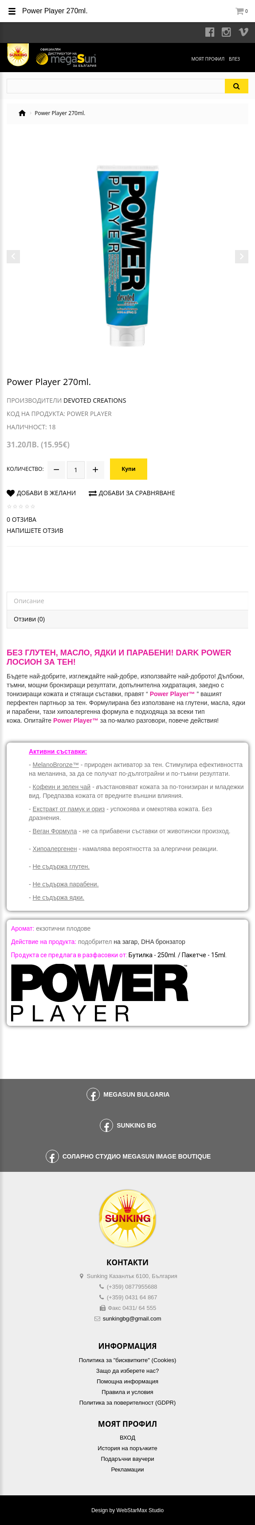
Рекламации (127, 1469)
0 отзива (21, 519)
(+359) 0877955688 (132, 1286)
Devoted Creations (94, 400)
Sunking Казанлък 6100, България (132, 1276)
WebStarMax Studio (140, 1510)
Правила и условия (127, 1392)
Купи (128, 469)
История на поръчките (127, 1448)
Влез (234, 59)
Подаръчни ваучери (127, 1459)
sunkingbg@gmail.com (132, 1318)
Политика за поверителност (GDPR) (127, 1402)
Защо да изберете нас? (127, 1370)
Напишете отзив (35, 530)
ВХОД (127, 1437)
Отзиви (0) (29, 619)
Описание (29, 601)
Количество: (25, 469)
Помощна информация (127, 1381)
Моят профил (207, 59)
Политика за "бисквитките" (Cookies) (127, 1360)
